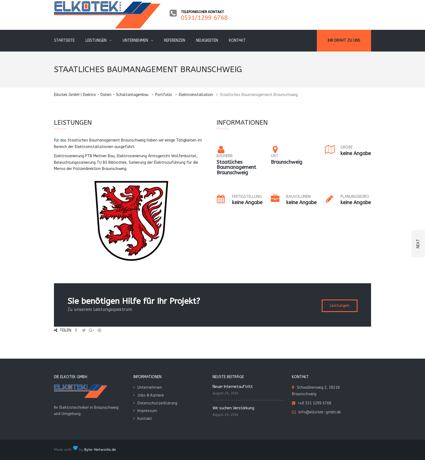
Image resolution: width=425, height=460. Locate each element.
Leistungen (96, 40)
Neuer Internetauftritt (232, 386)
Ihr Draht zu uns (344, 40)
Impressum (147, 410)
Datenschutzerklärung (157, 403)
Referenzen (174, 40)
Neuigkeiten (207, 40)
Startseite (64, 40)
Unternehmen (135, 40)
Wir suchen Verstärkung (233, 408)
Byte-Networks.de (100, 450)
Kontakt (237, 40)
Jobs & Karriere (150, 395)
